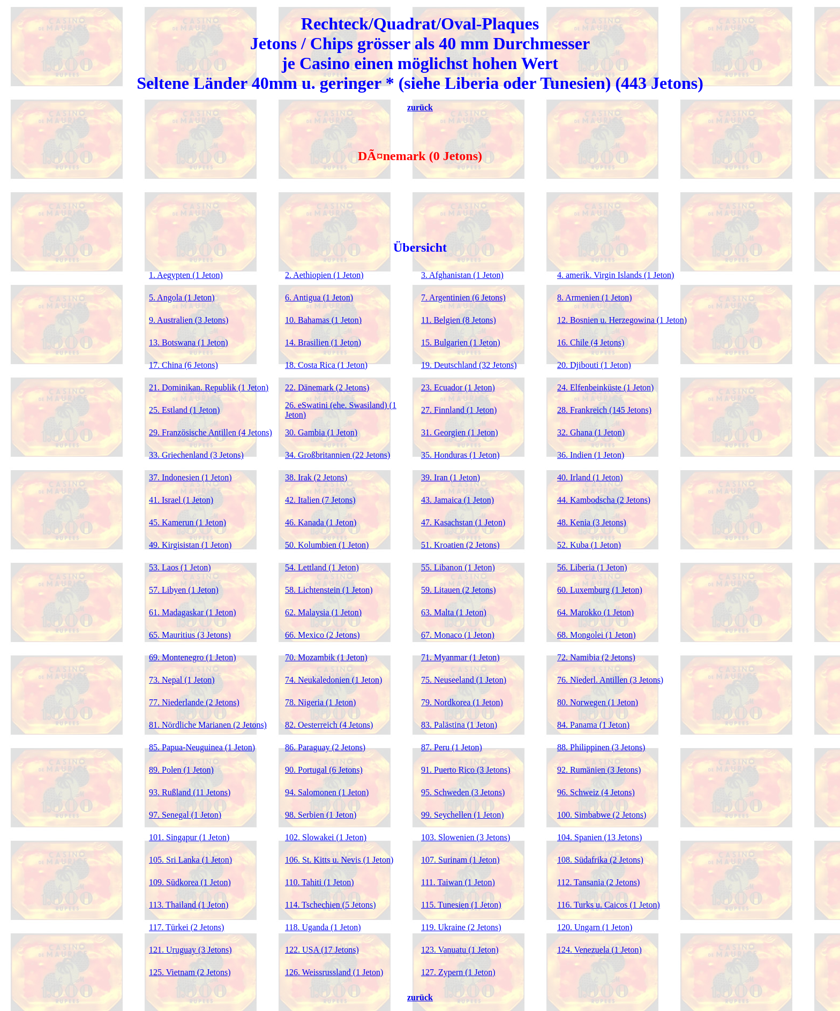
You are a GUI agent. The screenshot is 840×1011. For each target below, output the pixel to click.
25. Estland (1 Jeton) (184, 409)
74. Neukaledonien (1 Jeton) (333, 679)
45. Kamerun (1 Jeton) (187, 522)
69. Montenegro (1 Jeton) (192, 657)
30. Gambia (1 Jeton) (321, 432)
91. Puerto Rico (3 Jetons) (466, 769)
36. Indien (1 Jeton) (590, 454)
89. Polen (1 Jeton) (181, 769)
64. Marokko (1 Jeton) (595, 612)
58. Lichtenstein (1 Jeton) (329, 589)
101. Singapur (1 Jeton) (189, 837)
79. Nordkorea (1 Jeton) (462, 702)
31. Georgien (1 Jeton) (459, 432)
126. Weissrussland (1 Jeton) (334, 972)
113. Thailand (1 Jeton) (188, 904)
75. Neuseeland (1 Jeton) (463, 679)
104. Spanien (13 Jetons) (599, 837)
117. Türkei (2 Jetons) (186, 927)
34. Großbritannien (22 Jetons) (337, 454)
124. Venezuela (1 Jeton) (599, 949)
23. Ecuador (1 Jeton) (458, 387)
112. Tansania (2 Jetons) (598, 882)
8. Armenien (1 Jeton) (594, 297)
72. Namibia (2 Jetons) (596, 657)
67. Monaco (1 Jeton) (457, 634)
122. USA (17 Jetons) (322, 949)
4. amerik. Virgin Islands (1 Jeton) (615, 275)
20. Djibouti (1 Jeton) (594, 364)
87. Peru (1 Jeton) (451, 747)
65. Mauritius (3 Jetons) (190, 634)
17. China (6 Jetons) (183, 364)
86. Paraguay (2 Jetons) (325, 747)
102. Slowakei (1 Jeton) (325, 837)
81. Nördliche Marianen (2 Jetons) (208, 724)
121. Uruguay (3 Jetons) (190, 949)
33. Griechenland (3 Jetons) (196, 454)
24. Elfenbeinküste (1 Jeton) (605, 387)
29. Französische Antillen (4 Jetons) (210, 432)
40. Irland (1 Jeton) (590, 477)
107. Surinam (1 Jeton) (460, 859)
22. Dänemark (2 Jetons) (327, 387)
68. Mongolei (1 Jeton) (596, 634)
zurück (420, 107)
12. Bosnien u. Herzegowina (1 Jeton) (622, 320)
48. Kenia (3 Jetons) (591, 522)
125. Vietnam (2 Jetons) (190, 972)
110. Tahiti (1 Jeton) (319, 882)
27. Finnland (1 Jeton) (459, 409)
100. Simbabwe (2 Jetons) (601, 814)
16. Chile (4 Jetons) (590, 342)
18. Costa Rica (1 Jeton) (326, 364)
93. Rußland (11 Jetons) (189, 792)
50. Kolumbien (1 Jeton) (327, 544)
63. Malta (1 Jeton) (453, 612)
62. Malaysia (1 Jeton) (323, 612)
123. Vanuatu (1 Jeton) (460, 949)
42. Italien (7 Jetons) (320, 499)
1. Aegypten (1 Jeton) (186, 275)
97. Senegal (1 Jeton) (185, 814)
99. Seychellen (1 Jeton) (462, 814)
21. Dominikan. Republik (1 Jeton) (208, 387)
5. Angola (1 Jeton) (182, 297)
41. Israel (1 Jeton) (181, 499)
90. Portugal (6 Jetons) (324, 769)
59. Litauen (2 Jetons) (458, 589)
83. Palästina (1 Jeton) (459, 724)
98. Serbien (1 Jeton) (320, 814)
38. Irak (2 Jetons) (316, 477)
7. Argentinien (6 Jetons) (463, 297)
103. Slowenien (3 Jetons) (465, 837)
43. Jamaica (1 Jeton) (457, 499)
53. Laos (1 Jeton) (180, 567)
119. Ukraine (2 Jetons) (461, 927)
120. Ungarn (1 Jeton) (594, 927)
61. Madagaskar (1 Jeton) (192, 612)
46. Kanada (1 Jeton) (320, 522)
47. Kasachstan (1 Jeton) (463, 522)
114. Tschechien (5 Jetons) (330, 904)
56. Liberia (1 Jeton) (592, 567)
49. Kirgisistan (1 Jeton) (190, 544)
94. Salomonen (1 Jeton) (327, 792)
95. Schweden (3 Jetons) (463, 792)
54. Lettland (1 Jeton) (322, 567)
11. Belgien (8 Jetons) (458, 320)
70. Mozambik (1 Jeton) (326, 657)
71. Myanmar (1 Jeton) (460, 657)
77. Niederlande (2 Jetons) (194, 702)
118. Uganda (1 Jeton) (323, 927)
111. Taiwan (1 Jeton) (458, 882)
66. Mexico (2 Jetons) (322, 634)
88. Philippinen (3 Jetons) (601, 747)
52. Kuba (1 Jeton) (589, 544)
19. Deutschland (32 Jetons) (469, 364)
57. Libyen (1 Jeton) (184, 589)
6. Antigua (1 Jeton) (319, 297)
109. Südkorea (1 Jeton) (190, 882)
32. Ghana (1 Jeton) (591, 432)
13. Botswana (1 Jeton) (188, 342)
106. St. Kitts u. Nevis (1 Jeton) (339, 859)
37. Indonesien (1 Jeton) (190, 477)
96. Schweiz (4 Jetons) (596, 792)
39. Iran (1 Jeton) (450, 477)
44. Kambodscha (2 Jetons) (603, 499)
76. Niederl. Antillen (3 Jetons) (610, 679)
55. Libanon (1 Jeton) (458, 567)
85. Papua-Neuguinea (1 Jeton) (202, 747)
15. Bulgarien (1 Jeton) (460, 342)
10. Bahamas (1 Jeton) (323, 320)
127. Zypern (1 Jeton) (458, 972)
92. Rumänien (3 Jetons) (599, 769)
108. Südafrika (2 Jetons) (600, 859)
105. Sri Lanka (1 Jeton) (190, 859)
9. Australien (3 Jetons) (188, 320)
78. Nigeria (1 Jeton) (320, 702)
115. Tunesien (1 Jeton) (461, 904)
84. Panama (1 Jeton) (593, 724)
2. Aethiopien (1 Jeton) (324, 275)
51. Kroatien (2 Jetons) (460, 544)
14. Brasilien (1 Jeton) (323, 342)
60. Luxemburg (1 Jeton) (599, 589)
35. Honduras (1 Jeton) (460, 454)
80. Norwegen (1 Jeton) (597, 702)
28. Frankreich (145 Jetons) (604, 409)
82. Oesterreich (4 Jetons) (329, 724)
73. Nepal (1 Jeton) (182, 679)
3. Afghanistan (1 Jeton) (462, 275)
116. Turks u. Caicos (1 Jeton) (608, 904)
